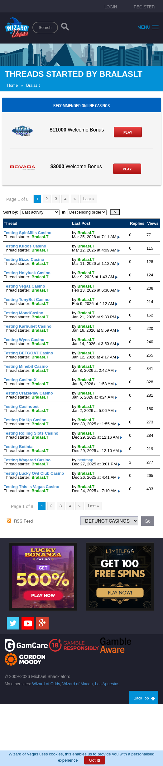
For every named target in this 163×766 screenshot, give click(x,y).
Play (127, 132)
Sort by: (12, 212)
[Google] (42, 623)
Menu (148, 27)
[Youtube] (28, 623)
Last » (88, 198)
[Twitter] (13, 623)
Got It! (94, 760)
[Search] (65, 28)
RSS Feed (23, 521)
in (64, 212)
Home (12, 85)
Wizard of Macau (77, 683)
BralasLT (40, 236)
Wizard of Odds (46, 683)
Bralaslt (33, 85)
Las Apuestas (107, 683)
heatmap (85, 460)
